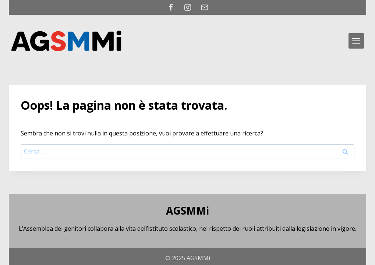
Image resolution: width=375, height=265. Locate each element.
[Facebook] (170, 7)
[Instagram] (187, 7)
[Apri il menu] (356, 41)
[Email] (204, 7)
